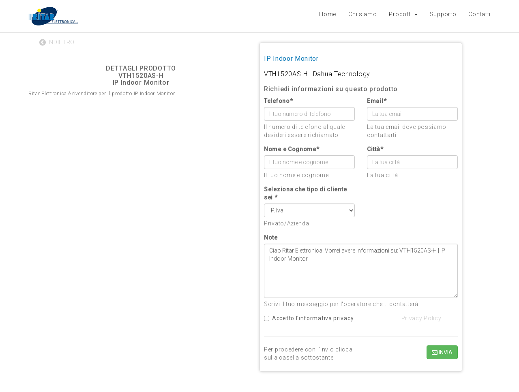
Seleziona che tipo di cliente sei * (305, 193)
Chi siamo (362, 14)
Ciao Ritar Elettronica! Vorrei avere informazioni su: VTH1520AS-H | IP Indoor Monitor (361, 271)
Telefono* (278, 101)
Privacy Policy (421, 318)
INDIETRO (57, 42)
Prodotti (403, 14)
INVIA (442, 352)
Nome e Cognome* (292, 149)
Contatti (479, 14)
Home (327, 14)
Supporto (443, 14)
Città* (375, 149)
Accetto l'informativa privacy (309, 318)
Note (271, 237)
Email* (376, 101)
